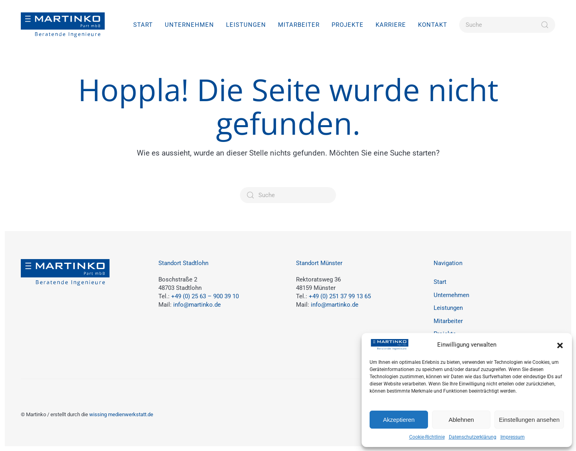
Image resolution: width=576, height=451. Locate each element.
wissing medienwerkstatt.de (121, 414)
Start (143, 24)
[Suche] (507, 25)
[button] (560, 345)
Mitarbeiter (299, 24)
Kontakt (432, 24)
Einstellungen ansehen (529, 419)
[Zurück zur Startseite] (63, 25)
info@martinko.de (197, 304)
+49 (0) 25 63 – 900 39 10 (205, 296)
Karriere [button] (391, 24)
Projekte (348, 24)
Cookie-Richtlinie (427, 437)
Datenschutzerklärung (472, 437)
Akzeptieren (398, 419)
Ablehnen (461, 419)
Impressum (512, 437)
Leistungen (448, 307)
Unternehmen (189, 24)
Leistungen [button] (246, 24)
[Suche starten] (544, 25)
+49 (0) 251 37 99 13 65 (340, 296)
